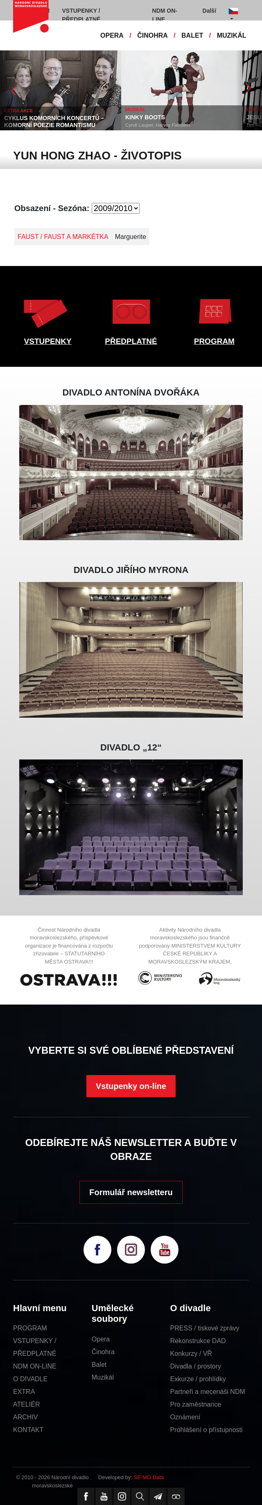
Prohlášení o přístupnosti (206, 1429)
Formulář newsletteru (130, 1192)
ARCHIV (25, 1417)
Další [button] (209, 10)
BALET (192, 35)
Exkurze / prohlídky (198, 1378)
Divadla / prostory (195, 1366)
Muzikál (103, 1377)
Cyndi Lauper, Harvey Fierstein (157, 125)
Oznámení (185, 1417)
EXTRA (24, 1391)
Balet (99, 1364)
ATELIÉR (26, 1404)
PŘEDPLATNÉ (131, 341)
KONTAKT (28, 1429)
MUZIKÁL (231, 35)
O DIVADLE (30, 1378)
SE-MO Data (149, 1477)
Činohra (103, 1351)
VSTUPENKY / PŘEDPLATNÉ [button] (81, 15)
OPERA (112, 35)
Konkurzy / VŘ (191, 1353)
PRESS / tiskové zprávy (204, 1328)
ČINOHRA (152, 35)
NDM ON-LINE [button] (164, 15)
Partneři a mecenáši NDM (207, 1391)
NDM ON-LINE (34, 1366)
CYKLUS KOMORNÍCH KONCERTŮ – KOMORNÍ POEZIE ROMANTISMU (54, 121)
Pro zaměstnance (195, 1404)
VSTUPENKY (48, 341)
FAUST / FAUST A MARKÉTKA (63, 236)
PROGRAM (214, 341)
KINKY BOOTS (145, 117)
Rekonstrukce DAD (198, 1340)
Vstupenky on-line (131, 1086)
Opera (101, 1339)
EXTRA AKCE (18, 110)
